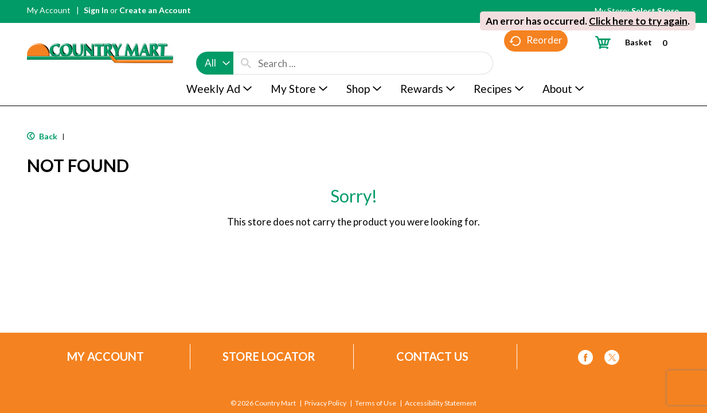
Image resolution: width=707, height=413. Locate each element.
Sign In (96, 10)
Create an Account (155, 10)
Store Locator (268, 356)
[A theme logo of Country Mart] (100, 32)
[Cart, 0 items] (636, 42)
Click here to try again (638, 21)
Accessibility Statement (440, 403)
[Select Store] (656, 10)
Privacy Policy (325, 403)
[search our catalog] (246, 41)
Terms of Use (375, 403)
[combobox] (214, 41)
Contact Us (432, 356)
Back (42, 136)
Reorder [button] (536, 63)
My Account (49, 10)
